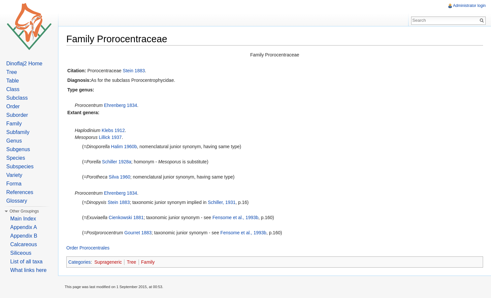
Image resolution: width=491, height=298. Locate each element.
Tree (131, 262)
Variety (14, 175)
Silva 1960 (119, 177)
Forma (13, 183)
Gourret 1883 (138, 232)
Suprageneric (108, 262)
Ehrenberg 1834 (120, 105)
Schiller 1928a (116, 161)
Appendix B (23, 236)
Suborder (17, 115)
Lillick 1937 (110, 137)
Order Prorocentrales (88, 247)
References (19, 192)
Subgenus (18, 149)
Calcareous (23, 244)
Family (148, 262)
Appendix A (23, 227)
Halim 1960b (124, 146)
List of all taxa (26, 261)
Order (13, 106)
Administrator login (469, 5)
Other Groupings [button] (24, 211)
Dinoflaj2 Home (24, 63)
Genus (14, 141)
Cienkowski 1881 (126, 217)
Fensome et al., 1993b (235, 217)
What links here (28, 270)
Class (12, 89)
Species (15, 158)
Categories (79, 262)
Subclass (17, 98)
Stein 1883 (134, 70)
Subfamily (17, 132)
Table (12, 80)
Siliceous (20, 253)
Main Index (23, 218)
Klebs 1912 (113, 130)
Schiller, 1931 (222, 202)
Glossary (16, 201)
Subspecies (20, 166)
